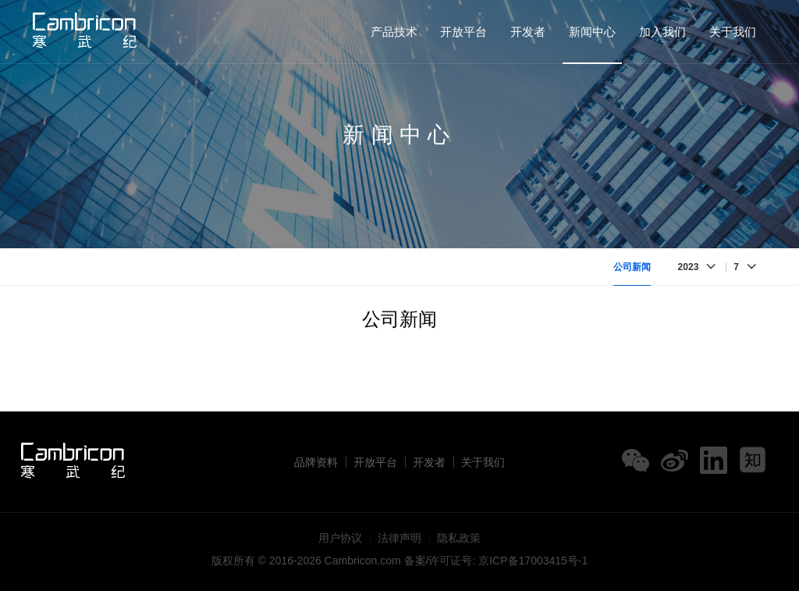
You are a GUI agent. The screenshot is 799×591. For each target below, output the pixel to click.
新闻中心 (592, 31)
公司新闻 (632, 267)
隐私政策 (459, 537)
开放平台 (463, 31)
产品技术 (394, 31)
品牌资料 (316, 462)
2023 (688, 267)
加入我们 (662, 31)
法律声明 (399, 537)
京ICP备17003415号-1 (533, 560)
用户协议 (340, 537)
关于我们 (732, 31)
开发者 (527, 31)
